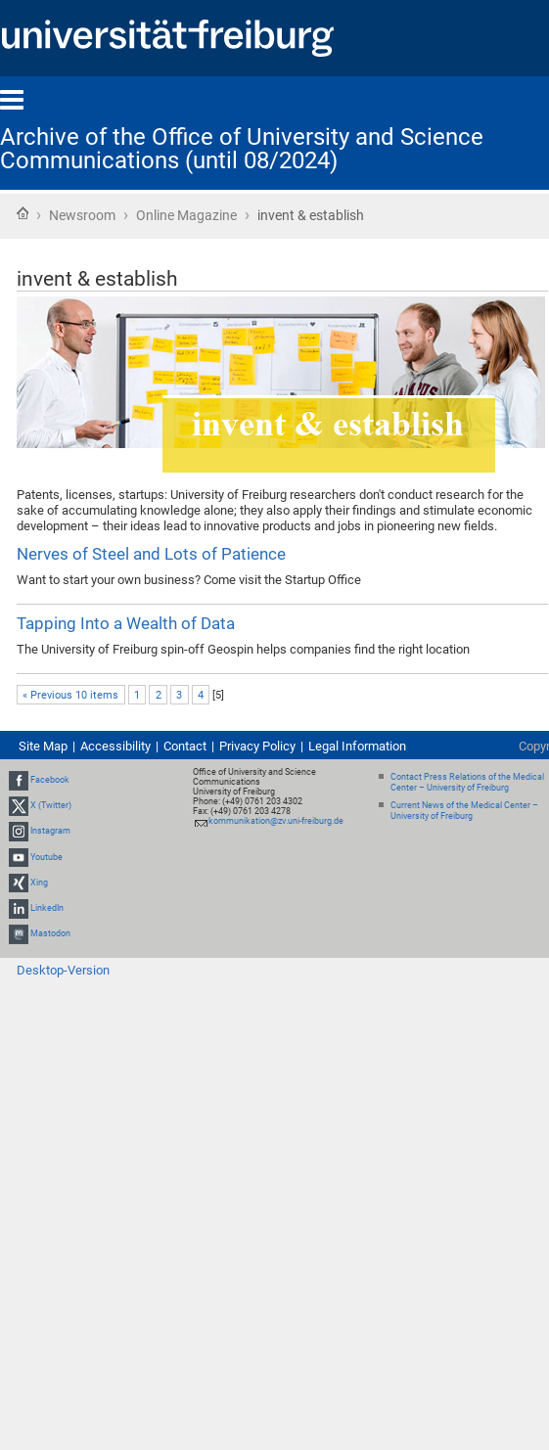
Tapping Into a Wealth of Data (126, 623)
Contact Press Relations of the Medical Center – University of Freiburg (467, 782)
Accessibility (115, 746)
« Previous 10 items (70, 695)
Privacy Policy (257, 746)
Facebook (49, 780)
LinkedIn (47, 908)
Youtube (46, 857)
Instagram (50, 832)
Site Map (43, 746)
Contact (184, 746)
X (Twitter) (50, 805)
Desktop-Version (63, 970)
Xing (39, 882)
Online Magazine (186, 215)
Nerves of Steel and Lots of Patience (151, 554)
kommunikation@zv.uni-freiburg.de (275, 821)
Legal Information (357, 746)
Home (22, 213)
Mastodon (50, 933)
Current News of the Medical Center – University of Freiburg (464, 810)
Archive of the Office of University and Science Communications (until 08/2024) (241, 148)
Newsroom (82, 215)
